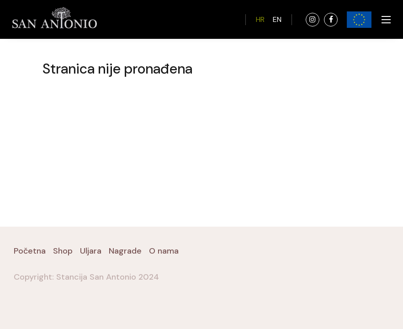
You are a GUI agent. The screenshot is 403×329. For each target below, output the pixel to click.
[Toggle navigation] (383, 19)
